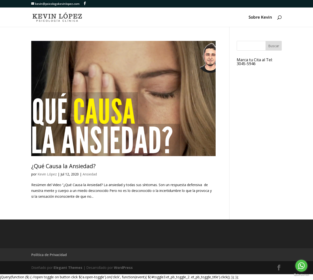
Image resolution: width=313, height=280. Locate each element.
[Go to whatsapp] (301, 266)
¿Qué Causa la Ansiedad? (63, 166)
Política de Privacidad (49, 254)
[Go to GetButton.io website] (301, 275)
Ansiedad (90, 174)
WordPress (123, 267)
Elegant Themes (68, 267)
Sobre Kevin (260, 17)
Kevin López (47, 174)
